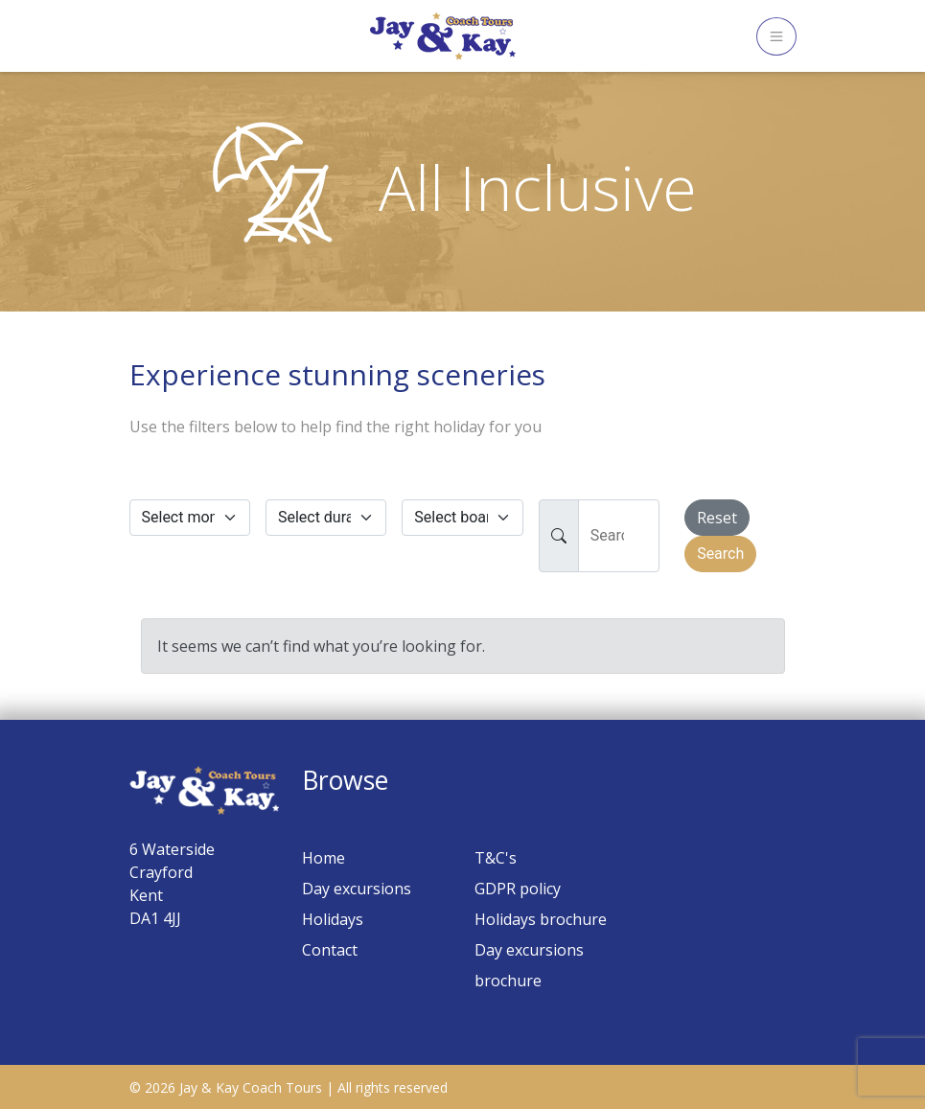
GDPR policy (517, 888)
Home (323, 857)
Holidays (332, 919)
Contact (330, 949)
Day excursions (356, 888)
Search (720, 553)
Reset (717, 517)
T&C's (495, 857)
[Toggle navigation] (776, 36)
